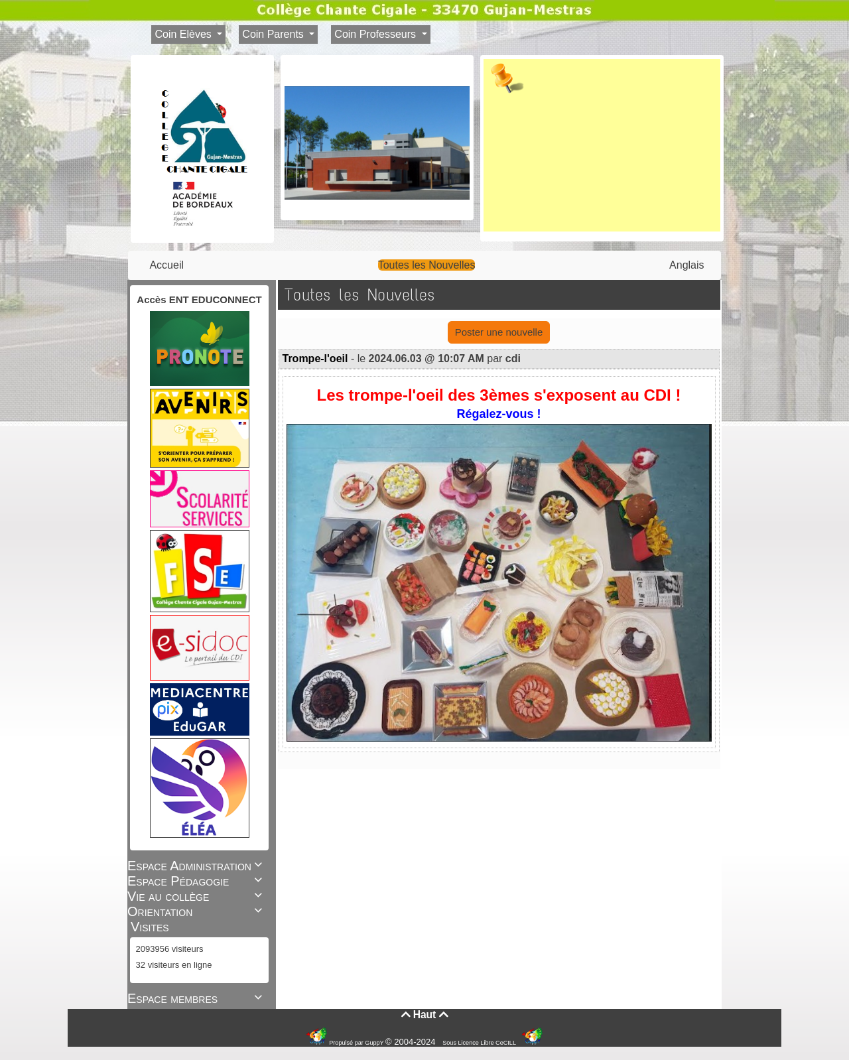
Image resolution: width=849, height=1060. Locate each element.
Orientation (196, 911)
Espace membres (196, 998)
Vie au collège (196, 896)
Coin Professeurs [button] (376, 34)
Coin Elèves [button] (184, 34)
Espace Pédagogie (196, 881)
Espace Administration (196, 865)
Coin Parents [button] (274, 34)
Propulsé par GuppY (357, 1042)
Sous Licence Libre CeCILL (479, 1042)
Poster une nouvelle (499, 332)
